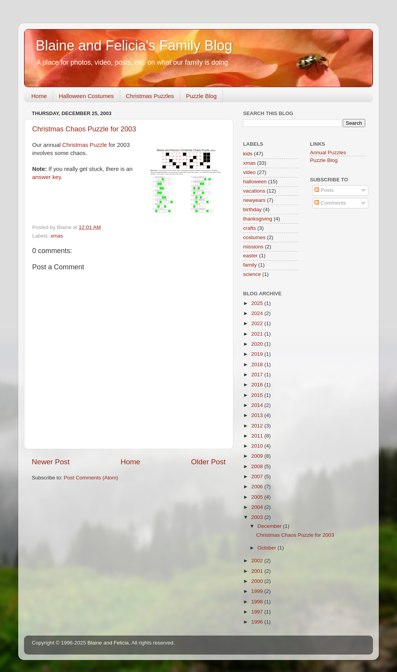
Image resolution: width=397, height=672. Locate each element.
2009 (257, 456)
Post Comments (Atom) (91, 478)
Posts (324, 190)
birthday (252, 209)
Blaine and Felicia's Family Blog (134, 45)
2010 (257, 446)
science (252, 274)
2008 (257, 466)
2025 (257, 303)
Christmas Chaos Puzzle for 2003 (84, 129)
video (249, 172)
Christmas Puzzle (84, 145)
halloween (255, 181)
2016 (257, 385)
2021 (257, 334)
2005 (257, 497)
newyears (254, 200)
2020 (257, 344)
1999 (257, 591)
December (270, 526)
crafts (249, 228)
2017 (257, 374)
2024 (257, 313)
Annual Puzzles (328, 152)
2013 (257, 415)
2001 (257, 571)
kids (247, 154)
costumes (254, 237)
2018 (257, 364)
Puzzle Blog (201, 96)
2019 (257, 354)
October (267, 548)
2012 (257, 426)
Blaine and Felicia (108, 643)
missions (253, 247)
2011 (257, 436)
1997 (257, 612)
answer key (46, 177)
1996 (257, 622)
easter (250, 255)
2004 (257, 507)
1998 (257, 602)
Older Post (208, 462)
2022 (257, 323)
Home (39, 96)
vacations (254, 191)
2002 (257, 560)
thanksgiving (257, 219)
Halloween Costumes (86, 96)
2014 (257, 405)
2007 (257, 476)
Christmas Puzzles (150, 96)
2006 (257, 486)
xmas (56, 236)
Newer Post (51, 462)
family (250, 265)
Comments (330, 203)
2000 (257, 581)
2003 (257, 517)
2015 (257, 395)
